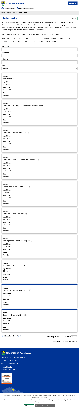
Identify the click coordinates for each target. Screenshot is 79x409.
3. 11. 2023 (6, 296)
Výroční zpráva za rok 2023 (14, 266)
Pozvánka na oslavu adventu (15, 214)
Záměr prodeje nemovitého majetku (17, 241)
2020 (19, 42)
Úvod (3, 13)
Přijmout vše (29, 406)
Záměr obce (9, 79)
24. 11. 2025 (7, 138)
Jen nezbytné (40, 406)
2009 (13, 39)
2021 (26, 42)
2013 (40, 39)
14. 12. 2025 (7, 171)
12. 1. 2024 (6, 246)
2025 (56, 42)
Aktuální (6, 95)
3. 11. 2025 (6, 84)
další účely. (44, 397)
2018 (5, 42)
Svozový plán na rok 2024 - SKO (16, 315)
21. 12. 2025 (7, 117)
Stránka (8, 336)
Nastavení (50, 406)
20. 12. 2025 (7, 144)
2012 (33, 39)
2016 (61, 39)
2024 (48, 42)
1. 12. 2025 (6, 225)
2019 (12, 42)
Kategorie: (5, 39)
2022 (33, 42)
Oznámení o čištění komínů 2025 (16, 187)
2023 (41, 42)
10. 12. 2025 (7, 198)
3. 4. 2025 (6, 192)
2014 (47, 39)
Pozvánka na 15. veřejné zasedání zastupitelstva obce (24, 106)
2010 (20, 39)
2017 (68, 39)
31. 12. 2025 (7, 90)
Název (4, 46)
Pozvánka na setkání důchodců (16, 133)
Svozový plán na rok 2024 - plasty (17, 290)
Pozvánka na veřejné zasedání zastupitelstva (21, 160)
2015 (54, 39)
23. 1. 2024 (6, 271)
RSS (74, 19)
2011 (27, 39)
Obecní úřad (11, 13)
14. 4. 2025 (7, 111)
